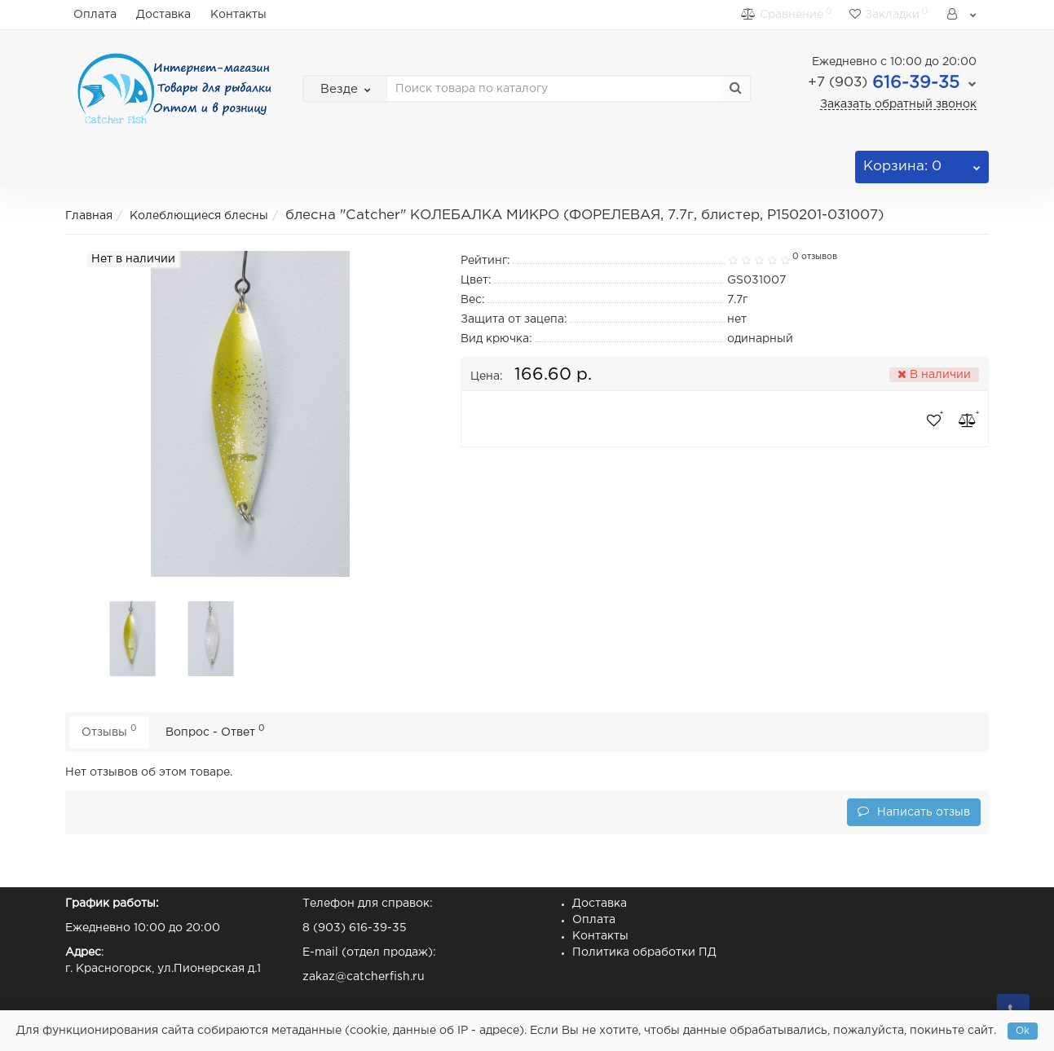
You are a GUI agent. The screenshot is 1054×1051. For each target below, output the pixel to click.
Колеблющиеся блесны (199, 216)
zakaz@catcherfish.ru (363, 977)
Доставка (163, 15)
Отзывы (109, 730)
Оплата (95, 15)
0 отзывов (814, 257)
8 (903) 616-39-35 (354, 928)
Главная (88, 216)
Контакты (238, 15)
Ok (1023, 1031)
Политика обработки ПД (644, 952)
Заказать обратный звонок (898, 104)
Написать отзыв (914, 811)
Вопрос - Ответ (215, 730)
